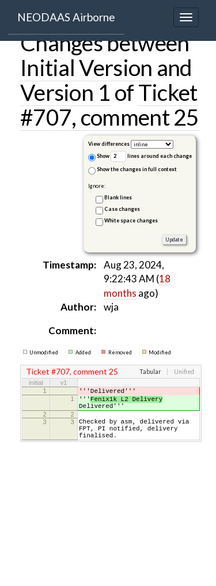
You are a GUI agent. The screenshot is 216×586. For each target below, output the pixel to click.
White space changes (131, 220)
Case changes (122, 209)
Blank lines (118, 197)
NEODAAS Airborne (66, 17)
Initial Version (86, 67)
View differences (109, 144)
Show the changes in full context (132, 170)
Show (98, 157)
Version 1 (65, 92)
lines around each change (151, 156)
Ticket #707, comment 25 (109, 104)
